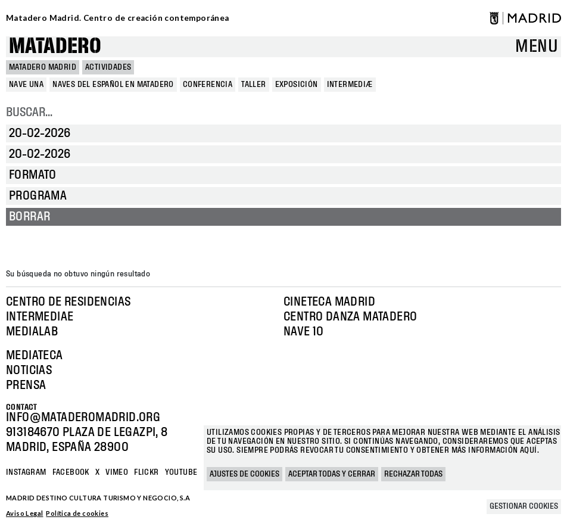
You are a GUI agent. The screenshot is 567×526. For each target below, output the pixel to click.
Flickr (146, 472)
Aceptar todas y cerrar (331, 474)
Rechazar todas (413, 474)
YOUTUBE (181, 472)
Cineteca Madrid (329, 302)
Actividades (108, 67)
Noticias (29, 370)
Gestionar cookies (524, 506)
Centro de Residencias (68, 302)
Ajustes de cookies (244, 474)
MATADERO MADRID (42, 67)
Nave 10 (304, 332)
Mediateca (34, 356)
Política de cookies (77, 513)
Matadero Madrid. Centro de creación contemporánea (117, 18)
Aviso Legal (24, 513)
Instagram (26, 472)
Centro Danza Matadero (350, 317)
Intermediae (39, 317)
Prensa (26, 385)
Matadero (55, 46)
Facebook (70, 472)
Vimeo (116, 472)
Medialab (32, 332)
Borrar (29, 217)
